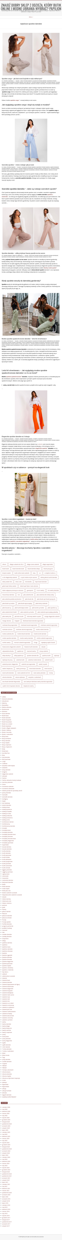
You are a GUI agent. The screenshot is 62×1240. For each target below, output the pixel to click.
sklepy (4, 940)
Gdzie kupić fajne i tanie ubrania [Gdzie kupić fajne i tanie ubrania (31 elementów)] (29, 586)
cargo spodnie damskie (26, 81)
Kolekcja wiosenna (7, 818)
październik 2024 (7, 1149)
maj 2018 (4, 1207)
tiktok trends (5, 1055)
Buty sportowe (6, 759)
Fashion (4, 778)
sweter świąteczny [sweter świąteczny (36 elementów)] (7, 668)
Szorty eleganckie (7, 1041)
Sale (3, 932)
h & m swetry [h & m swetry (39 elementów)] (40, 590)
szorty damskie (6, 1038)
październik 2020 (7, 1192)
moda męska (5, 888)
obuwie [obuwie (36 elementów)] (43, 647)
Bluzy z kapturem (7, 747)
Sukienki (4, 978)
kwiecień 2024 (6, 1161)
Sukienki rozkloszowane (9, 1011)
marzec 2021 (5, 1190)
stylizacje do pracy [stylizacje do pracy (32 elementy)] (7, 660)
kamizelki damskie (7, 797)
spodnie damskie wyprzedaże (39, 82)
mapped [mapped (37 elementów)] (17, 621)
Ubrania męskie (6, 1076)
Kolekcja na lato (6, 813)
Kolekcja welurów (7, 815)
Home (4, 784)
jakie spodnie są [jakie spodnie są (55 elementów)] (52, 608)
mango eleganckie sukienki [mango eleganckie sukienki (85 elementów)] (52, 616)
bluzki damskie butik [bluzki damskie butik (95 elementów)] (18, 569)
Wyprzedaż (5, 1084)
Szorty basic (5, 1036)
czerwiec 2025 (6, 1132)
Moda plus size (6, 890)
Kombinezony (6, 824)
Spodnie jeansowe (7, 963)
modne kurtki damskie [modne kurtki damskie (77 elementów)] (40, 634)
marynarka (5, 878)
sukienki (40, 444)
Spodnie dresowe (7, 959)
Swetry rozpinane (7, 1032)
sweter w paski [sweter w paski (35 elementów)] (43, 664)
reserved (4, 930)
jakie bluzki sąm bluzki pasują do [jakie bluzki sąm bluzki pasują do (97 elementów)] (46, 599)
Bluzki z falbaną (6, 730)
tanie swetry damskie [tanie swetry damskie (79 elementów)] (39, 673)
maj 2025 (4, 1134)
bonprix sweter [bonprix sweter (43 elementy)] (6, 573)
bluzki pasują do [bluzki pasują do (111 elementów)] (48, 569)
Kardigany (5, 799)
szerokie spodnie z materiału (38, 83)
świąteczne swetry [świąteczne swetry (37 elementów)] (28, 686)
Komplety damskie (7, 832)
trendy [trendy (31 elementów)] (51, 673)
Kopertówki (5, 845)
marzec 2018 (5, 1211)
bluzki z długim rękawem (9, 728)
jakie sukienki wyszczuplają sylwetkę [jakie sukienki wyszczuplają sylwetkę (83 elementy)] (48, 612)
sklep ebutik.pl (27, 82)
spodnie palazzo (55, 168)
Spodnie (4, 953)
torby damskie (6, 1059)
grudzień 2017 (6, 1217)
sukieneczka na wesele (8, 976)
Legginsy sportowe (7, 872)
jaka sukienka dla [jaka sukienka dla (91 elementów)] (28, 595)
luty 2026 (4, 1115)
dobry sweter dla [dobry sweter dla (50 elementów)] (7, 582)
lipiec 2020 (5, 1197)
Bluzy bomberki (6, 738)
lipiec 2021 (5, 1182)
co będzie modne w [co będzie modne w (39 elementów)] (49, 573)
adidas (4, 697)
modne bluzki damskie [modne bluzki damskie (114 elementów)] (23, 634)
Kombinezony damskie (8, 826)
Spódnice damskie (7, 949)
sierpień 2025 (6, 1128)
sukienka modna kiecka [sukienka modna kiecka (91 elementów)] (34, 660)
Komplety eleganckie (8, 840)
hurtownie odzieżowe (8, 788)
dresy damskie (6, 770)
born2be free (6, 753)
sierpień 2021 (6, 1180)
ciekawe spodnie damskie (25, 341)
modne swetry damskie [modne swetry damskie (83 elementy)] (26, 638)
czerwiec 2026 (6, 1107)
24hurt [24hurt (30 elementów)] (4, 564)
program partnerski (7, 926)
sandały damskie (7, 936)
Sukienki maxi (6, 997)
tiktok (3, 1053)
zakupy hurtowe (6, 1091)
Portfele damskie (7, 924)
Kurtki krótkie (6, 857)
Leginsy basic (6, 874)
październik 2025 (7, 1124)
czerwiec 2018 (6, 1205)
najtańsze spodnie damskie (43, 167)
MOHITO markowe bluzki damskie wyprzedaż (33, 342)
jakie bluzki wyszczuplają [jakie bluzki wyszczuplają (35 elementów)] (25, 603)
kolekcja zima (6, 820)
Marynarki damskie (7, 882)
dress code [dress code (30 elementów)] (18, 582)
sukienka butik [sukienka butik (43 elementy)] (20, 660)
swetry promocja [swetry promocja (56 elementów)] (21, 668)
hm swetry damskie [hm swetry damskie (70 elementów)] (53, 590)
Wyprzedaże (5, 1086)
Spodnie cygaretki (7, 955)
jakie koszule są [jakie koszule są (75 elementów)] (6, 608)
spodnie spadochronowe (14, 376)
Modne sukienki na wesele (9, 893)
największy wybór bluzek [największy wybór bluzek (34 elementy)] (48, 642)
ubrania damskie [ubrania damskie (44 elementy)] (7, 677)
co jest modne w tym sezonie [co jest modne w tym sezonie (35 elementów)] (29, 577)
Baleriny (4, 703)
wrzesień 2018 (6, 1199)
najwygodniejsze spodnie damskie (14, 82)
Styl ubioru (5, 972)
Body (3, 749)
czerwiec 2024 (6, 1157)
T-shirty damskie (6, 1049)
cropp (3, 761)
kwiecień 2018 (6, 1209)
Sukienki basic (6, 980)
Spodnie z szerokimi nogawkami (22, 83)
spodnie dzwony (51, 82)
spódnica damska (7, 943)
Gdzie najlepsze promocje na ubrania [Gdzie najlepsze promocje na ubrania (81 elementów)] (12, 590)
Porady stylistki (6, 922)
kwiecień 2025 (6, 1136)
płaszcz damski (6, 911)
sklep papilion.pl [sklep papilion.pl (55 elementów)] (18, 655)
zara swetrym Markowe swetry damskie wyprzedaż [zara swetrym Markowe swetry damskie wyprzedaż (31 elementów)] (38, 681)
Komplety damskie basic (9, 834)
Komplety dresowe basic (9, 838)
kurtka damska (6, 851)
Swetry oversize (6, 1030)
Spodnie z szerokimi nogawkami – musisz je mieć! (19, 519)
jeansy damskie (6, 793)
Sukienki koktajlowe (7, 993)
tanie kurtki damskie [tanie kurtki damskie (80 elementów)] (8, 673)
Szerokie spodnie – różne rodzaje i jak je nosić (18, 165)
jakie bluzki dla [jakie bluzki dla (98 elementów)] (29, 599)
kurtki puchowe (6, 863)
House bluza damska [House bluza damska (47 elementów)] (8, 595)
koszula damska (6, 847)
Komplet (4, 828)
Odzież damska (6, 899)
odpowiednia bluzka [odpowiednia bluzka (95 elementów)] (8, 651)
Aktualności (5, 701)
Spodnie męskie (6, 965)
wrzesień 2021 (6, 1178)
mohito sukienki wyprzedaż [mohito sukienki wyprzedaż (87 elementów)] (44, 638)
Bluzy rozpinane (6, 745)
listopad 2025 (6, 1122)
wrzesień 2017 (6, 1224)
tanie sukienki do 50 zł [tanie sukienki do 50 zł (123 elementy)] (23, 673)
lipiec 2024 (5, 1155)
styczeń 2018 (5, 1215)
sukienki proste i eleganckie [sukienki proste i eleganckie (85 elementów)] (10, 664)
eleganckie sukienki (7, 774)
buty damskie (6, 757)
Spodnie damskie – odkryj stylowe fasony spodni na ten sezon (23, 253)
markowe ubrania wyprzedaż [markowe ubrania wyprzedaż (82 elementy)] (24, 629)
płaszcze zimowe (7, 918)
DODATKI (4, 768)
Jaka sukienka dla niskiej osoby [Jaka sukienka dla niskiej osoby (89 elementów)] (45, 595)
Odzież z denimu (7, 903)
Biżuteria (4, 711)
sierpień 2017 (6, 1226)
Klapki (4, 801)
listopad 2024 (6, 1147)
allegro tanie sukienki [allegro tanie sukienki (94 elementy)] (33, 564)
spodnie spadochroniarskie (13, 345)
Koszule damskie (7, 849)
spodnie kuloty (46, 168)
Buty (3, 755)
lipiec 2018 (5, 1203)
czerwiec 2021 (6, 1184)
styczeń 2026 (5, 1117)
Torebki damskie (7, 1061)
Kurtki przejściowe (7, 861)
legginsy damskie (7, 870)
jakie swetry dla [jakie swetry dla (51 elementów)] (6, 616)
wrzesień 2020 (6, 1195)
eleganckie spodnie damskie (39, 81)
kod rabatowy (6, 803)
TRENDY (4, 1066)
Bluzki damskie (6, 718)
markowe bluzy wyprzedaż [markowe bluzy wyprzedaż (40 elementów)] (9, 625)
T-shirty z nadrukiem (8, 1051)
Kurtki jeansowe (6, 855)
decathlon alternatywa (8, 765)
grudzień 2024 (6, 1145)
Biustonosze (5, 709)
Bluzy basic (5, 736)
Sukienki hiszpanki (7, 990)
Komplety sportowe (7, 843)
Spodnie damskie (11, 167)
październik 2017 (7, 1222)
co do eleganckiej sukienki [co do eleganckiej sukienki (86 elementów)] (9, 577)
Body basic (5, 751)
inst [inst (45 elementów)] (19, 595)
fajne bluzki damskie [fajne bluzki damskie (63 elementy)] (41, 582)
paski (3, 907)
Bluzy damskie (6, 740)
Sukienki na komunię (8, 1005)
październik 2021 (7, 1176)
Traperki (4, 1063)
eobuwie (4, 776)
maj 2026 (4, 1109)
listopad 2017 (6, 1220)
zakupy (4, 1088)
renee (20, 343)
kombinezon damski (8, 822)
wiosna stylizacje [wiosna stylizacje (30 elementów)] (20, 677)
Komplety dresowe (7, 836)
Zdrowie (4, 1093)
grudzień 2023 (6, 1170)
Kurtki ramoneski (7, 865)
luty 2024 (4, 1165)
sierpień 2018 (6, 1201)
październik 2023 (7, 1174)
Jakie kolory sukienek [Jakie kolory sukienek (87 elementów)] (41, 603)
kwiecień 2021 (6, 1188)
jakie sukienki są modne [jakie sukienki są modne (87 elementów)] (27, 612)
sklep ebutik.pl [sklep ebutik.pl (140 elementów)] (6, 655)
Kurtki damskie (6, 853)
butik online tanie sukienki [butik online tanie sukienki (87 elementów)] (21, 573)
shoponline (10, 341)
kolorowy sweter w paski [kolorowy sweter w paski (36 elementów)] (34, 616)
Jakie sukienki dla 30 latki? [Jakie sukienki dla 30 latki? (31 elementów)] (9, 612)
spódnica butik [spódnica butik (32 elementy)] (46, 655)
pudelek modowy (7, 928)
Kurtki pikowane (6, 859)
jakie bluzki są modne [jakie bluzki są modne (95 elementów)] (8, 603)
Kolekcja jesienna (7, 809)
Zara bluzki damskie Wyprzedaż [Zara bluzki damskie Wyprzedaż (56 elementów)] (11, 681)
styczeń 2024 (5, 1167)
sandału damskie (7, 934)
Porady (4, 920)
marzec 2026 (5, 1113)
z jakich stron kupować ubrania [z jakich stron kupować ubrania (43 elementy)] (11, 686)
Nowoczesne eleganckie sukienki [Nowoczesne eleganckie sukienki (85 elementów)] (11, 647)
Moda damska (6, 886)
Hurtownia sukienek (7, 786)
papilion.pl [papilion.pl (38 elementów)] (20, 651)
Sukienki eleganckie (7, 988)
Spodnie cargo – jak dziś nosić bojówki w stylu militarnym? (22, 79)
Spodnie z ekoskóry (7, 968)
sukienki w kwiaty (7, 1013)
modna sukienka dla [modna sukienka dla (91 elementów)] (8, 634)
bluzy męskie (5, 743)
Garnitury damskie (7, 782)
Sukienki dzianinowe (8, 986)
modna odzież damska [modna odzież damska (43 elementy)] (42, 629)
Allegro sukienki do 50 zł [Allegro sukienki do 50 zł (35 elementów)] (16, 564)
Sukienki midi (6, 999)
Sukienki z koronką (7, 1018)
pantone (4, 905)
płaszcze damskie (7, 915)
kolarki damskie (6, 805)
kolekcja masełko (7, 811)
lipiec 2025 (5, 1130)
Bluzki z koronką (6, 732)
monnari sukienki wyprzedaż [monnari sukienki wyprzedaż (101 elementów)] (22, 642)
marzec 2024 (5, 1163)
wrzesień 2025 (6, 1126)
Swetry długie (6, 1026)
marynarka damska (7, 880)
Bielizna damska (6, 707)
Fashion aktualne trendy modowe (11, 780)
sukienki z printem (7, 1020)
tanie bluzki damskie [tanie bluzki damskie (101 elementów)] (35, 668)
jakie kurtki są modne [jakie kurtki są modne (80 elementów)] (38, 608)
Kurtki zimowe (6, 868)
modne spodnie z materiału (15, 342)
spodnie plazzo (6, 170)
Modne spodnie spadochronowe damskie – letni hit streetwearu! (24, 339)
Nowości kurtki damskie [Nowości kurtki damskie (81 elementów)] (31, 647)
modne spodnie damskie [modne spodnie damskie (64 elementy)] (9, 638)
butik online (34, 539)
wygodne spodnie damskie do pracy (16, 171)
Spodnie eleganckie (8, 438)
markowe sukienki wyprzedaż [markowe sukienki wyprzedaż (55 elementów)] (49, 625)
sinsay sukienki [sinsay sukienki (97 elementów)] (43, 651)
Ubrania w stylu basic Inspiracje (11, 1078)
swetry (4, 1022)
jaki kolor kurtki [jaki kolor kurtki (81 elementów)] (19, 616)
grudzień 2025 (6, 1120)
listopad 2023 (6, 1172)
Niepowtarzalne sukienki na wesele (12, 895)
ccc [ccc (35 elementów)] (40, 573)
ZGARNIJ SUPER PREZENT (9, 1097)
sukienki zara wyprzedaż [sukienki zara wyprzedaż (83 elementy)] (28, 664)
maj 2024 (4, 1159)
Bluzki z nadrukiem (7, 734)
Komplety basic (6, 830)
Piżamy (4, 909)
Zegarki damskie (6, 1095)
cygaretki (35, 438)
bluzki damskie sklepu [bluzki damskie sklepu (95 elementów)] (34, 569)
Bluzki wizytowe (6, 726)
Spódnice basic (6, 947)
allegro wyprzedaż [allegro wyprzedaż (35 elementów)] (48, 564)
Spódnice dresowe (7, 951)
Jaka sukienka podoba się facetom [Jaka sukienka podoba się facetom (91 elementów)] (11, 599)
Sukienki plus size (7, 1009)
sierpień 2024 (6, 1153)
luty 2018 (4, 1213)
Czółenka (4, 763)
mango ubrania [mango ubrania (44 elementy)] (6, 621)
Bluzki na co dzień (7, 724)
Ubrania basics (6, 1072)
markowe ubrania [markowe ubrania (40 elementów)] (7, 629)
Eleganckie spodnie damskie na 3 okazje (16, 436)
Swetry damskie (6, 1024)
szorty (4, 1034)
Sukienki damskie (7, 982)
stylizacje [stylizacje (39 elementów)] (56, 655)
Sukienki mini (6, 1001)
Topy (3, 1057)
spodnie (21, 522)
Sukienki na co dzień (8, 1003)
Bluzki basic (5, 715)
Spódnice (4, 945)
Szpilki (4, 1043)
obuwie (4, 897)
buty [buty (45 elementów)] (34, 573)
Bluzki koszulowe (7, 722)
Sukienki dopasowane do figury (11, 984)
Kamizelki (5, 795)
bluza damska (6, 713)
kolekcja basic (6, 807)
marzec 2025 (5, 1138)
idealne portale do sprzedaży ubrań (12, 790)
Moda (4, 167)
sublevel (4, 974)
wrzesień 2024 (6, 1151)
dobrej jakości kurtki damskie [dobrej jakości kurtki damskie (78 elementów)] (49, 577)
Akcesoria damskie (7, 699)
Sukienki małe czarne (8, 995)
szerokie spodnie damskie (41, 170)
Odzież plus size (6, 901)
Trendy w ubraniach (17, 255)
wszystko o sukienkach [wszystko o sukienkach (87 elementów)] (34, 677)
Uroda (4, 1080)
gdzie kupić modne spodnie (36, 255)
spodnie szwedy (10, 83)
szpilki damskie (6, 1045)
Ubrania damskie (7, 1074)
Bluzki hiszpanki (6, 720)
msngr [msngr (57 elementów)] (35, 642)
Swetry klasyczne (7, 1028)
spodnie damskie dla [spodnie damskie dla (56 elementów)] (33, 655)
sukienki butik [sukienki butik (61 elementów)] (49, 660)
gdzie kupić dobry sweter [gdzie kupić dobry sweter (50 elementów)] (9, 586)
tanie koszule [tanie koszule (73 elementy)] (48, 668)
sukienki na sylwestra (8, 1007)
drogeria (4, 772)
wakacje (4, 1082)
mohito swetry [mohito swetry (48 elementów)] (6, 642)
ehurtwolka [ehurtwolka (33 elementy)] (28, 582)
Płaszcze (4, 913)
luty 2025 (4, 1140)
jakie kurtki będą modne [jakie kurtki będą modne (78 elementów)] (21, 608)
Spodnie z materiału (8, 81)
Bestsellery (5, 705)
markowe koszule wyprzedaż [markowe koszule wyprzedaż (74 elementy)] (29, 625)
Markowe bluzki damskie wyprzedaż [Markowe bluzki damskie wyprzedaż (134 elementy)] (33, 621)
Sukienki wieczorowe (8, 1016)
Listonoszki (5, 876)
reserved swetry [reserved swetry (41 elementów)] (31, 651)
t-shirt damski (6, 1047)
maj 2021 (4, 1186)
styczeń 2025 (5, 1142)
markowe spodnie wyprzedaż (50, 255)
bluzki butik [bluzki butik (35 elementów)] (5, 569)
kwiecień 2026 (6, 1111)
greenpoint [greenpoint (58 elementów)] (30, 590)
